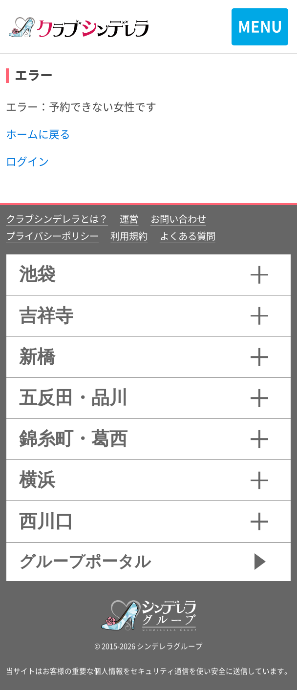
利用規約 (129, 236)
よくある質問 (187, 236)
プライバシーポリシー (52, 236)
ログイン (27, 160)
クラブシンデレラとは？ (57, 218)
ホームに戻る (38, 133)
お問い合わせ (178, 218)
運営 (129, 218)
